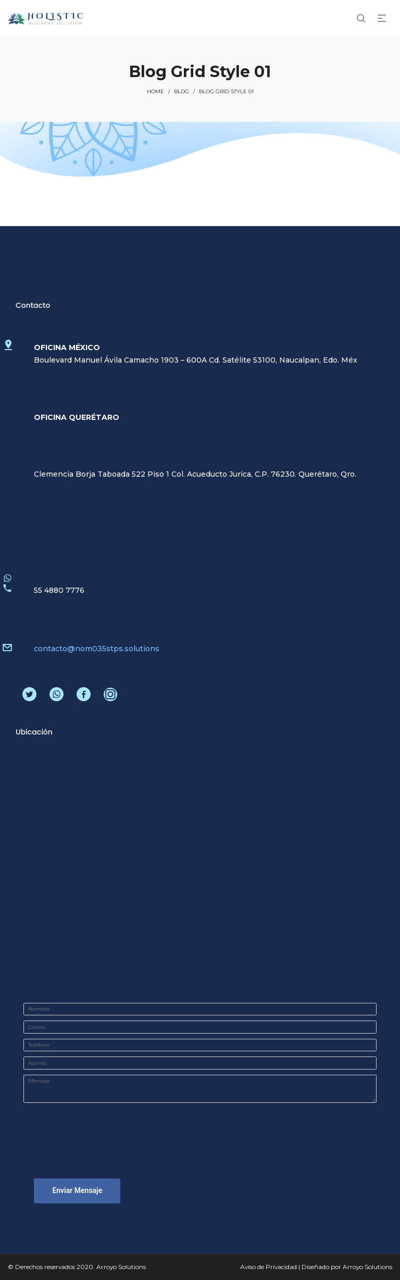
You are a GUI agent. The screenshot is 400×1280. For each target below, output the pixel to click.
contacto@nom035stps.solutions (96, 648)
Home (155, 91)
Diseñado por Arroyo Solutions (347, 1267)
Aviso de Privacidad (268, 1267)
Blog (181, 91)
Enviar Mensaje (77, 1190)
